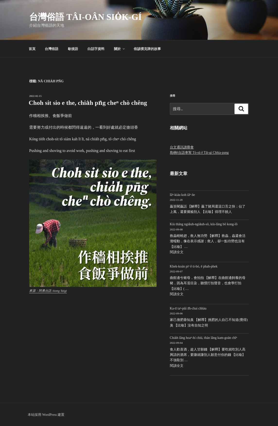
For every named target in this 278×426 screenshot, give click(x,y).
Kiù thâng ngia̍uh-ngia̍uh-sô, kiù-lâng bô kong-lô (204, 224)
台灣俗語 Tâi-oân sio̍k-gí (85, 17)
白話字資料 (95, 49)
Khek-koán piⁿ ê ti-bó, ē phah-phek (193, 266)
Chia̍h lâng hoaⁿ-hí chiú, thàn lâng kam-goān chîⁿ (203, 338)
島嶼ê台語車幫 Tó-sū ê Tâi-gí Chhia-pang (199, 152)
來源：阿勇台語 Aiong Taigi (48, 290)
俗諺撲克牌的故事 (147, 49)
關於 (119, 49)
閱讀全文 (176, 252)
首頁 (32, 49)
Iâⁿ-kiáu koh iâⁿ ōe (182, 195)
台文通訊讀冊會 (182, 147)
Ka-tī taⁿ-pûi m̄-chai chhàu (188, 308)
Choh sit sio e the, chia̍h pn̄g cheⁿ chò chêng (88, 102)
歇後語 (73, 49)
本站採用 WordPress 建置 (46, 415)
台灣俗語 (51, 49)
